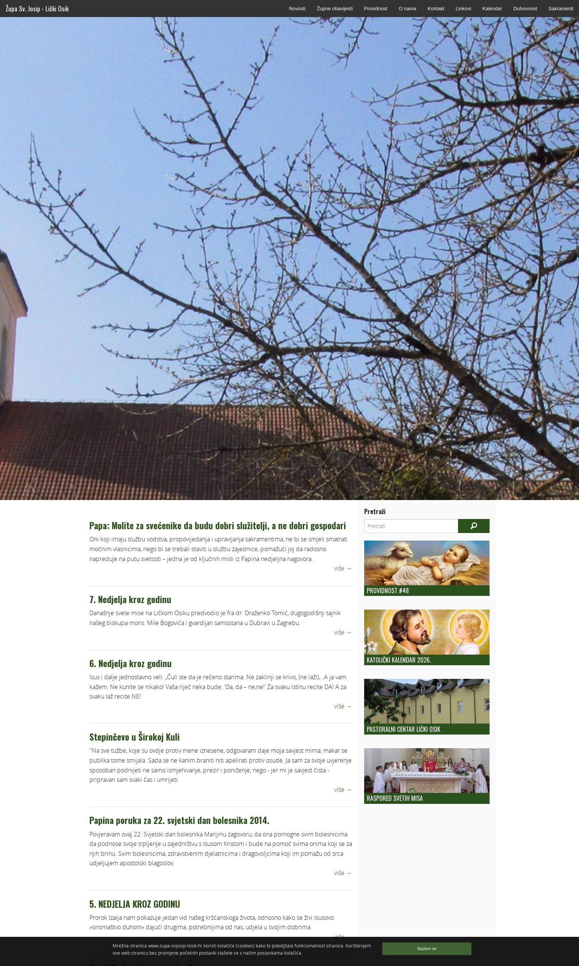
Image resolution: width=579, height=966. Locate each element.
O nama (407, 8)
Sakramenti (560, 8)
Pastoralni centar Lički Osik (403, 729)
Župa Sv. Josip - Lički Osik (37, 8)
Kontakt (435, 8)
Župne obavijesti (335, 8)
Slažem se (427, 948)
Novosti (297, 8)
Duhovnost (525, 8)
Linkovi (463, 8)
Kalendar (492, 8)
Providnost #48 (388, 590)
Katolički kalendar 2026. (399, 659)
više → (343, 568)
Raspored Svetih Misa (395, 798)
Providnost (375, 8)
